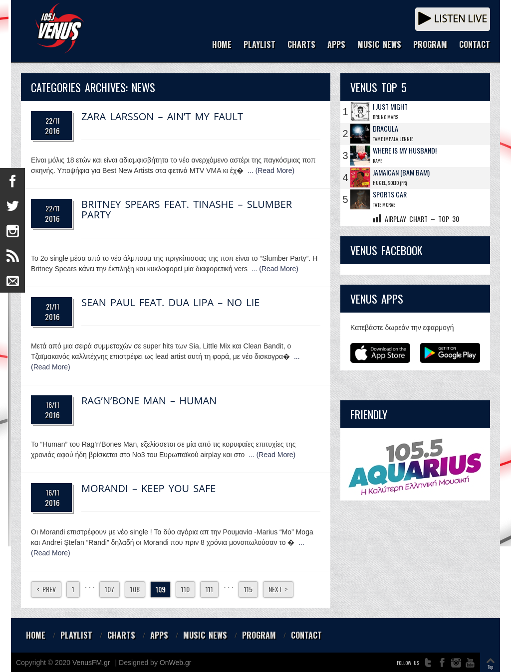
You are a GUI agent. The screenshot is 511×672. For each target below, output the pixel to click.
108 (135, 589)
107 (109, 589)
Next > (278, 589)
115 (248, 589)
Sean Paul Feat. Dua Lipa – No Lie (170, 302)
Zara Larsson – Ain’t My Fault (162, 116)
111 (209, 589)
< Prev (46, 589)
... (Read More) (271, 170)
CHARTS (301, 45)
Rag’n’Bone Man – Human (149, 400)
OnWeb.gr (176, 663)
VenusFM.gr (91, 663)
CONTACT (474, 45)
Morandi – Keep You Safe (148, 488)
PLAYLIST (259, 45)
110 (185, 589)
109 (160, 589)
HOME (222, 45)
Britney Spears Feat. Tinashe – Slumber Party (186, 209)
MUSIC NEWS (379, 45)
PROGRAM (430, 45)
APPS (336, 45)
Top (490, 667)
